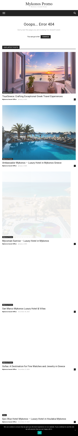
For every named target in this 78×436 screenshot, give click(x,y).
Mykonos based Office (9, 99)
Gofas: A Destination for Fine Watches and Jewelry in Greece (33, 366)
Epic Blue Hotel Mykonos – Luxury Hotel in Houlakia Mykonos (34, 419)
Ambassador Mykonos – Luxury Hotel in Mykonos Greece (31, 162)
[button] (75, 13)
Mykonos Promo (7, 92)
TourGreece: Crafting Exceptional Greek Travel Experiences (32, 96)
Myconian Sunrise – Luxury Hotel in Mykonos (25, 241)
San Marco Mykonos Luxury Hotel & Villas (24, 308)
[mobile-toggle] (3, 13)
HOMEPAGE (45, 37)
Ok (40, 433)
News (4, 415)
